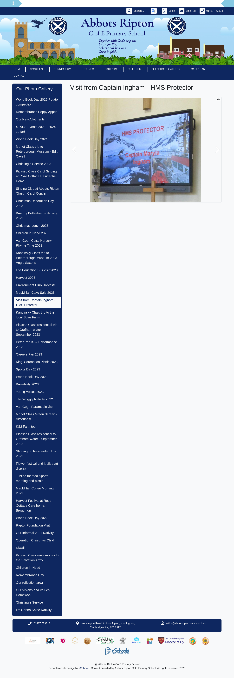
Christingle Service (29, 602)
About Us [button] (37, 69)
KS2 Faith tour (26, 426)
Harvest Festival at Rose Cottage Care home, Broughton (33, 505)
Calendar (198, 69)
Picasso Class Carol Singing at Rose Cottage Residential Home (36, 176)
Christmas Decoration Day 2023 (35, 203)
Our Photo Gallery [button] (166, 69)
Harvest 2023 (25, 277)
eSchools (84, 668)
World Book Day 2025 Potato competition (37, 102)
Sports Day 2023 (28, 369)
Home (17, 69)
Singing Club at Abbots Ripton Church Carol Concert (37, 191)
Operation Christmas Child (35, 540)
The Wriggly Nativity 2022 (34, 399)
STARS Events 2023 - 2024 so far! (36, 129)
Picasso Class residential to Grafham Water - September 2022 (36, 439)
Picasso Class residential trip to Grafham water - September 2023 (37, 329)
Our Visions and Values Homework (33, 592)
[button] (74, 150)
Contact (20, 75)
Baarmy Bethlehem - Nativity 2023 (36, 215)
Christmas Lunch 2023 (32, 225)
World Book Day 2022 (31, 518)
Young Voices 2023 (30, 392)
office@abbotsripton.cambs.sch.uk (186, 623)
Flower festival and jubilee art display (37, 466)
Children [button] (135, 69)
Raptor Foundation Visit (33, 525)
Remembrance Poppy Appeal (37, 112)
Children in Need (28, 567)
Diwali (20, 548)
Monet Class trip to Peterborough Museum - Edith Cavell (37, 151)
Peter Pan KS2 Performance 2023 (36, 344)
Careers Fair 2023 (29, 354)
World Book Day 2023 (31, 377)
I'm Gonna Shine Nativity (34, 610)
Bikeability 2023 (27, 384)
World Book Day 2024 (31, 139)
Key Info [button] (88, 69)
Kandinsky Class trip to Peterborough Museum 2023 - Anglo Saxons (37, 257)
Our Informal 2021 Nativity (35, 533)
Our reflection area (29, 582)
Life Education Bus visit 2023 (37, 270)
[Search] (140, 11)
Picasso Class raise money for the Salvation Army (38, 557)
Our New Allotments (30, 119)
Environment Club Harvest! (35, 285)
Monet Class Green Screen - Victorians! (36, 416)
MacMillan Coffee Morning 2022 (35, 491)
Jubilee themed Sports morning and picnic (32, 478)
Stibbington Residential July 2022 (36, 453)
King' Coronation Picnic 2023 (37, 362)
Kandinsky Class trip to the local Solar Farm (35, 315)
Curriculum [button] (63, 69)
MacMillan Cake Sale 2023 (35, 292)
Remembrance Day (30, 575)
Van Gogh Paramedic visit (34, 406)
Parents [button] (111, 69)
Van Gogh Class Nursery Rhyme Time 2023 (34, 243)
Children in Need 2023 (32, 233)
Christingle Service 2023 (33, 164)
